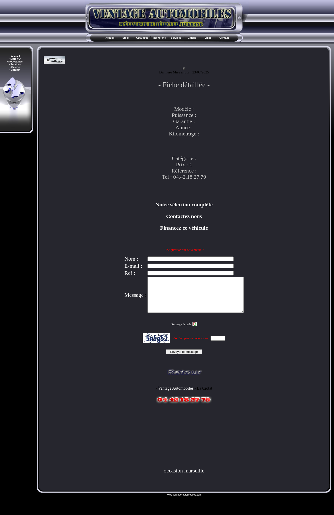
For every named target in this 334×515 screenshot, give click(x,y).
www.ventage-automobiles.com (184, 501)
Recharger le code (181, 331)
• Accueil (15, 56)
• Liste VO (15, 58)
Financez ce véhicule (184, 228)
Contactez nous (184, 216)
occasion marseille (184, 477)
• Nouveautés (15, 61)
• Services (15, 64)
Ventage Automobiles (175, 395)
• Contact (14, 69)
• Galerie (15, 67)
